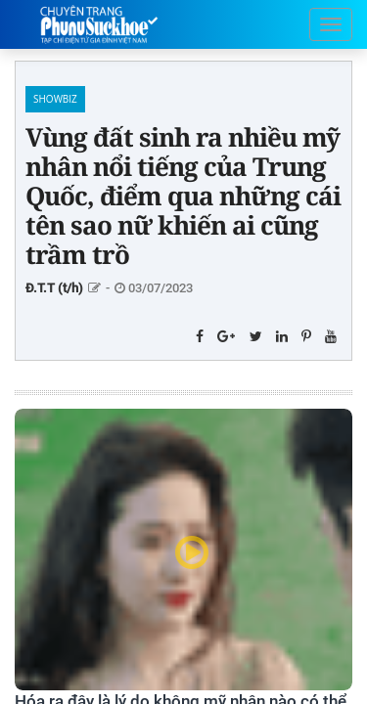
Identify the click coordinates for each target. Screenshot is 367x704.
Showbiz (55, 99)
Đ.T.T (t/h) (54, 288)
